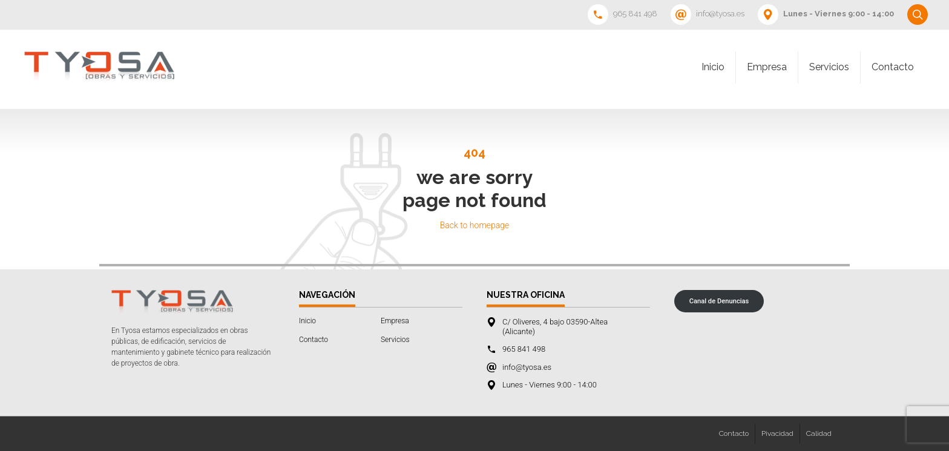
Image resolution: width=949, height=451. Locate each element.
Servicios (829, 67)
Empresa (767, 67)
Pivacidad (777, 433)
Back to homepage (475, 225)
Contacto (893, 67)
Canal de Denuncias (719, 301)
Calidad (819, 433)
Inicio (712, 67)
